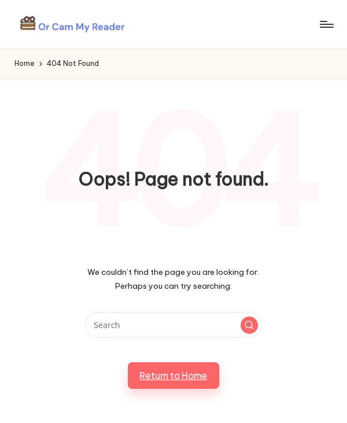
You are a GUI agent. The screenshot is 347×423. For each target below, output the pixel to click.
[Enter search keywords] (173, 324)
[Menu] (326, 24)
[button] (249, 325)
